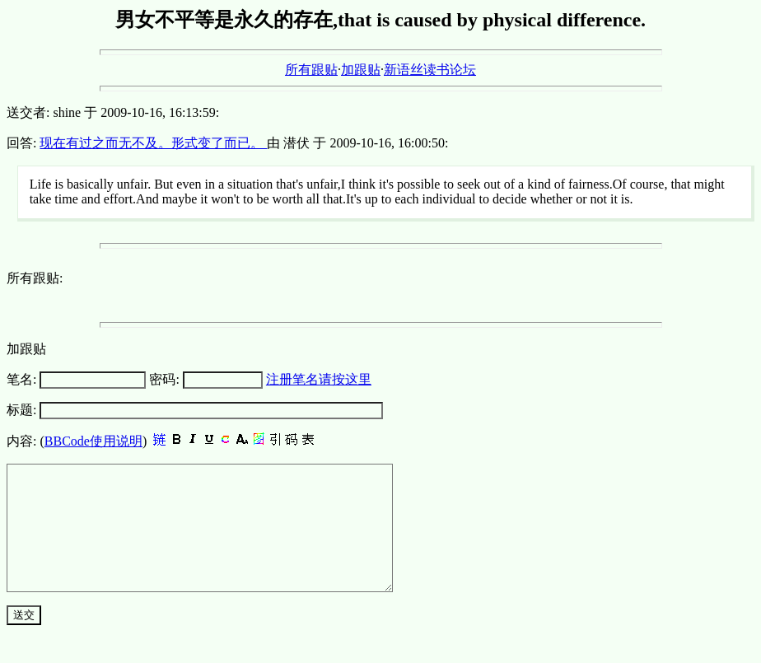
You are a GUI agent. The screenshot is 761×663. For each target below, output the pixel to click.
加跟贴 (360, 70)
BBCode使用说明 (93, 441)
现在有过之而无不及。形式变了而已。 (153, 143)
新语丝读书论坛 (430, 70)
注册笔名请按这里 (318, 379)
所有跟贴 (311, 70)
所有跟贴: (35, 278)
